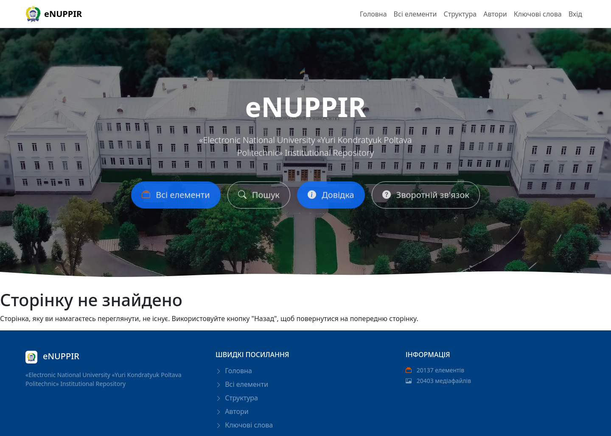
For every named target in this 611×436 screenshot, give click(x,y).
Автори (495, 14)
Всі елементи (415, 14)
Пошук (259, 198)
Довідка (331, 198)
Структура (459, 14)
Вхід (575, 14)
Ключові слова (538, 14)
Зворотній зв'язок (425, 198)
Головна (373, 14)
